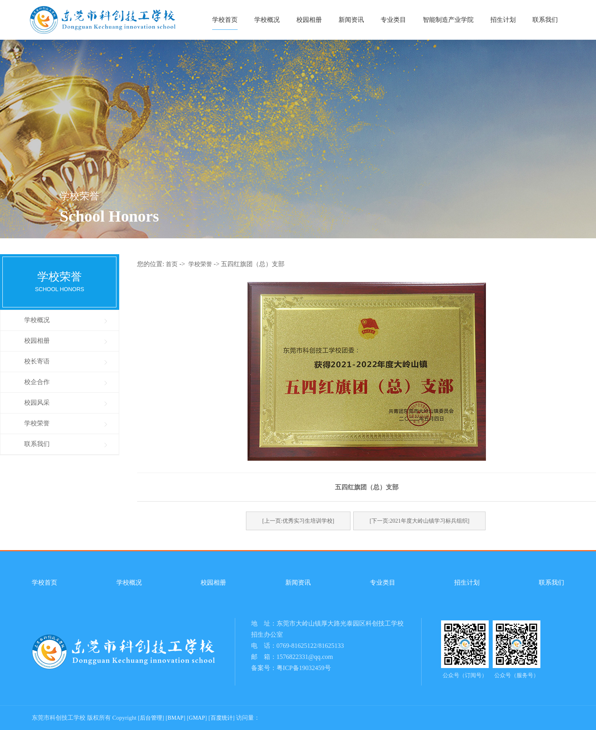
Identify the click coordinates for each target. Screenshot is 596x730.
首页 (172, 264)
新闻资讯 (351, 19)
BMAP (176, 718)
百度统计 (222, 718)
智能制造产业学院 (448, 19)
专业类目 (393, 19)
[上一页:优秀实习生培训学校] (298, 521)
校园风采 (37, 402)
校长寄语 (37, 361)
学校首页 (225, 19)
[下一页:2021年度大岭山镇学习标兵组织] (419, 521)
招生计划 (503, 19)
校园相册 (309, 19)
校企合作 (37, 382)
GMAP (197, 718)
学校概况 (267, 19)
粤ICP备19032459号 (304, 667)
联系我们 (545, 19)
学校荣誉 (37, 423)
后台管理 (151, 718)
